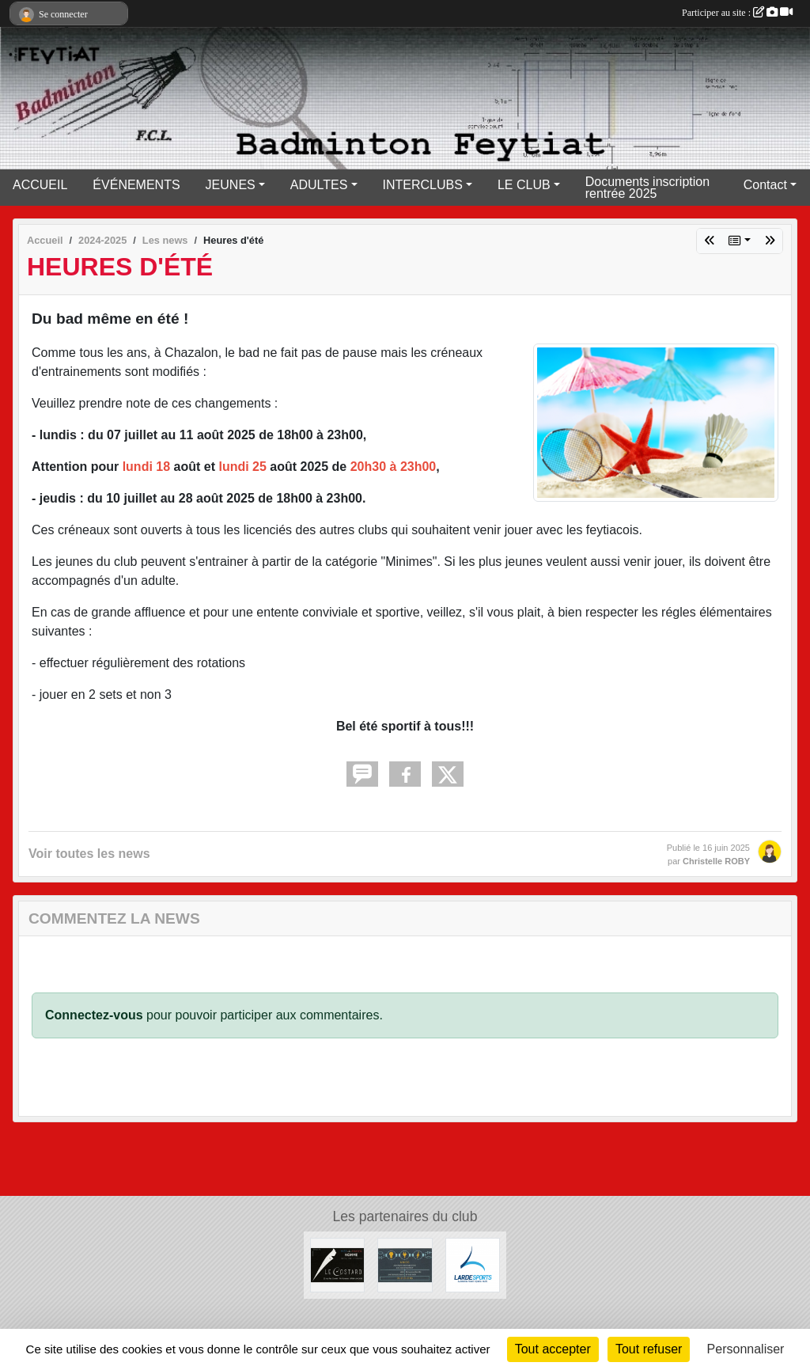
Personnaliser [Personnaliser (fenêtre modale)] (746, 1349)
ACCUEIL (40, 185)
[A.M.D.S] (404, 1264)
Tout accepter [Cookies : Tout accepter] (553, 1349)
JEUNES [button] (230, 185)
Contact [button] (765, 185)
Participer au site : (737, 12)
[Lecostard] (337, 1264)
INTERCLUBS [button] (423, 185)
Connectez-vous (94, 1015)
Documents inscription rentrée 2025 (647, 187)
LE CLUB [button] (524, 185)
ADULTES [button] (319, 185)
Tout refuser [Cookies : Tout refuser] (648, 1349)
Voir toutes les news (89, 853)
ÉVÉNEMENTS (136, 185)
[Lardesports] (472, 1264)
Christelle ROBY (716, 861)
